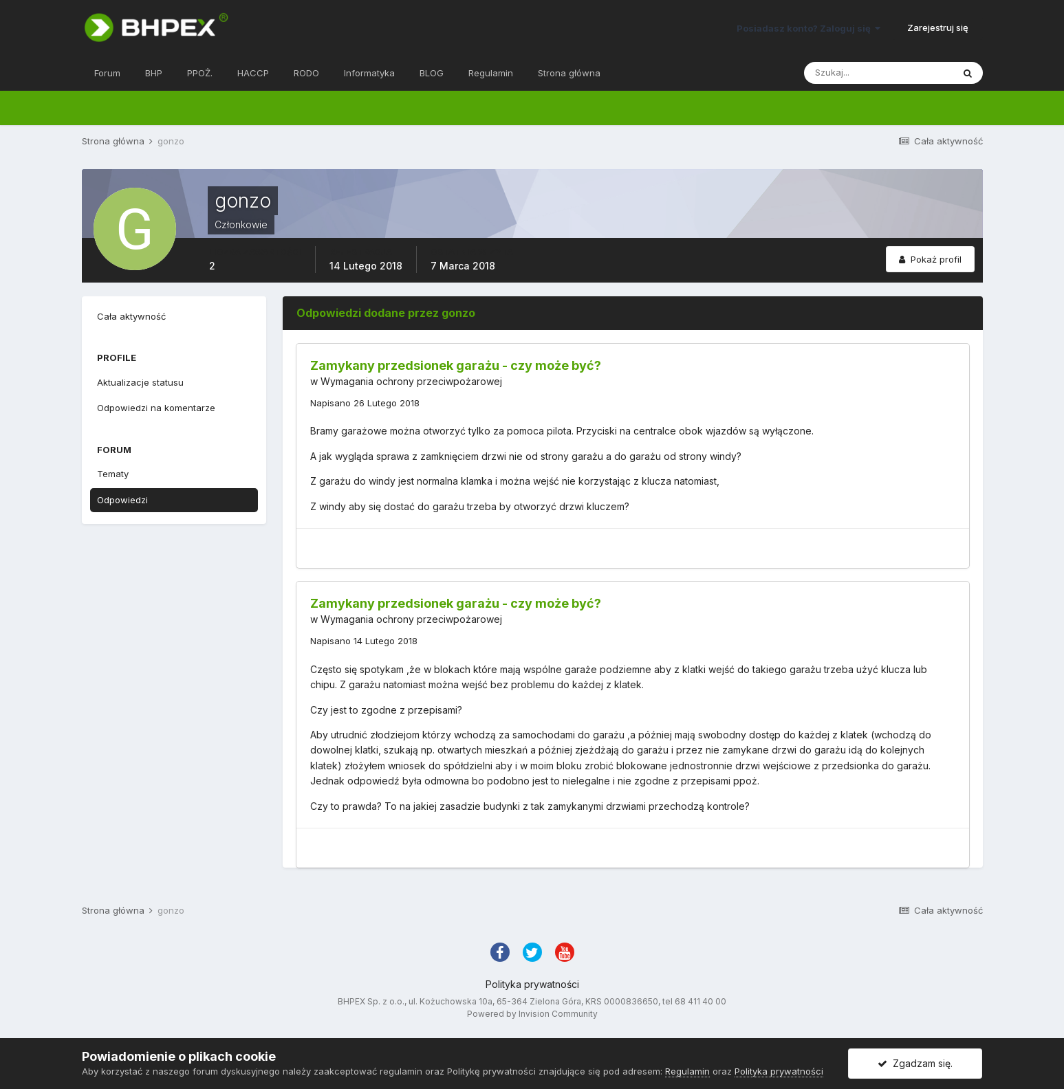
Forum (107, 72)
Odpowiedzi (122, 499)
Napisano (365, 402)
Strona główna (569, 72)
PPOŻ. (200, 72)
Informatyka (369, 72)
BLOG (432, 72)
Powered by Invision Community (532, 1014)
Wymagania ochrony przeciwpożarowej (411, 381)
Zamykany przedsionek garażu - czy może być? (455, 365)
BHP (153, 72)
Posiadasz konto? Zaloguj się (808, 28)
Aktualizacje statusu (140, 382)
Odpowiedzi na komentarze (156, 407)
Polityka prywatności (532, 984)
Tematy (113, 473)
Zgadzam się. (915, 1063)
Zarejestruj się (937, 27)
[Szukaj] (878, 73)
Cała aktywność (131, 316)
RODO (306, 72)
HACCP (253, 72)
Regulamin (490, 72)
